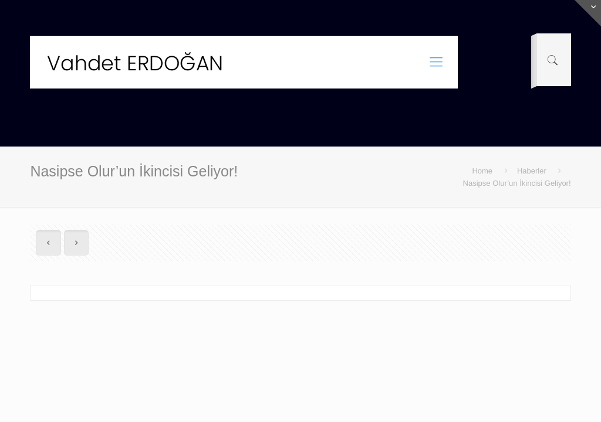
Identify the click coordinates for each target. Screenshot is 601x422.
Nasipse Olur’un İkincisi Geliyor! (517, 183)
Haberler (531, 170)
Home (482, 170)
